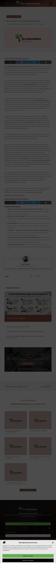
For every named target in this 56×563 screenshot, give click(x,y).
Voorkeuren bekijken (28, 560)
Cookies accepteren (28, 556)
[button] (53, 542)
